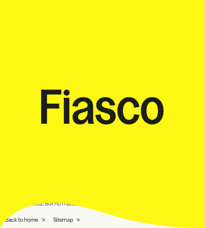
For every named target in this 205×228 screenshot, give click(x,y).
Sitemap (63, 219)
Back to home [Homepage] (21, 219)
